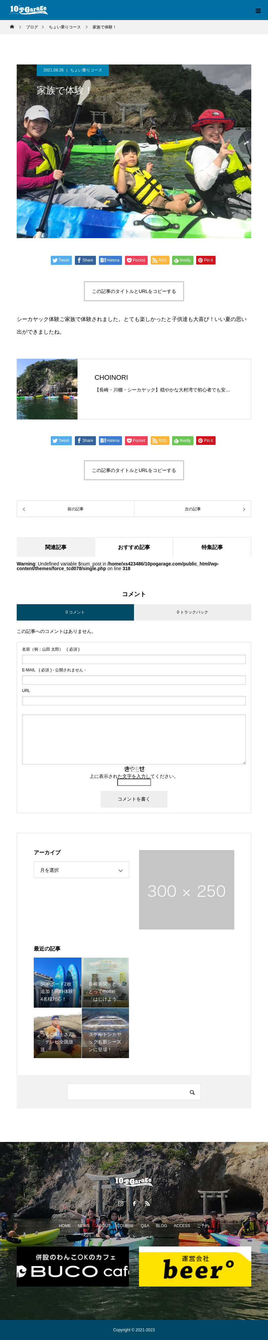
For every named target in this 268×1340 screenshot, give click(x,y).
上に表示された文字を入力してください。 (134, 776)
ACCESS (182, 1225)
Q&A (145, 1225)
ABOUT (103, 1225)
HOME (65, 1225)
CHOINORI (111, 377)
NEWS (84, 1225)
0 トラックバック (192, 612)
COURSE (125, 1225)
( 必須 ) (51, 650)
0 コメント (75, 612)
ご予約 (203, 1225)
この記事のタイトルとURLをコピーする (134, 291)
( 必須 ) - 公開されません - (54, 670)
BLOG (161, 1225)
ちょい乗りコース (86, 70)
